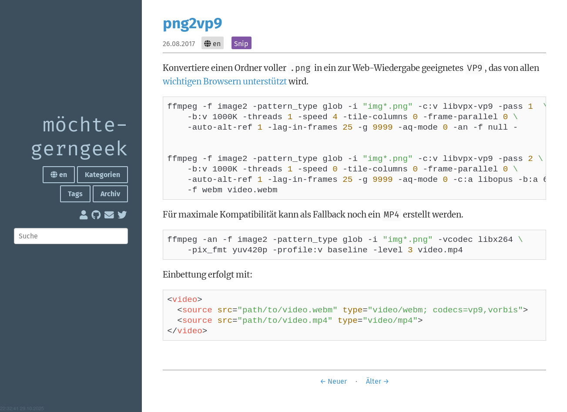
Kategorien (102, 175)
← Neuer (333, 401)
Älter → (377, 401)
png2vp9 (192, 23)
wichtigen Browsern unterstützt (225, 81)
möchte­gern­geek (79, 137)
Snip (241, 44)
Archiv (110, 194)
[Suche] (71, 236)
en (58, 175)
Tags (75, 194)
